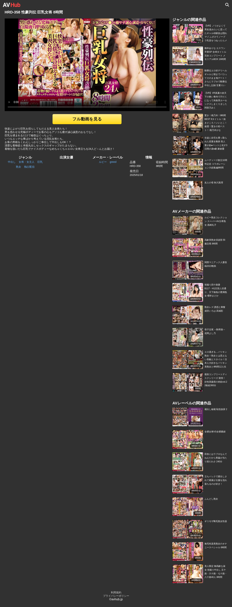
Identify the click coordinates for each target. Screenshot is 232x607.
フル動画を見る (87, 119)
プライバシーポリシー (116, 595)
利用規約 (116, 592)
